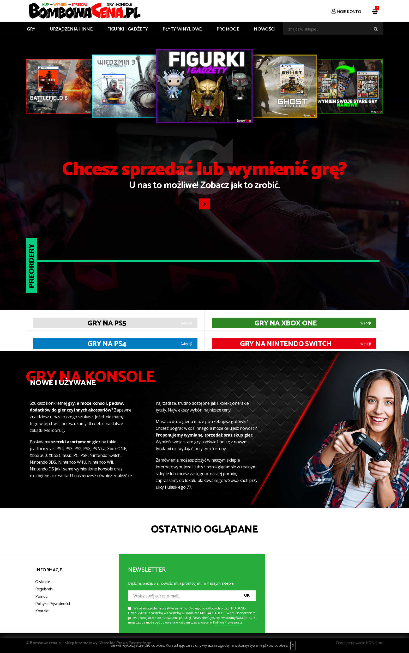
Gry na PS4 (106, 344)
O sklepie (42, 581)
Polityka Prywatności (52, 603)
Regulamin (44, 589)
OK (247, 595)
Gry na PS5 (107, 323)
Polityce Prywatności (227, 622)
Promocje (227, 29)
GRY (31, 29)
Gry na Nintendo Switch (285, 344)
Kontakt (42, 611)
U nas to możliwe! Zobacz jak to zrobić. (204, 177)
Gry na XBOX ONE (286, 323)
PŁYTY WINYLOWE (182, 29)
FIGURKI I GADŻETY (127, 29)
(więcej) (186, 323)
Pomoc (41, 596)
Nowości (264, 29)
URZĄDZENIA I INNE (71, 29)
